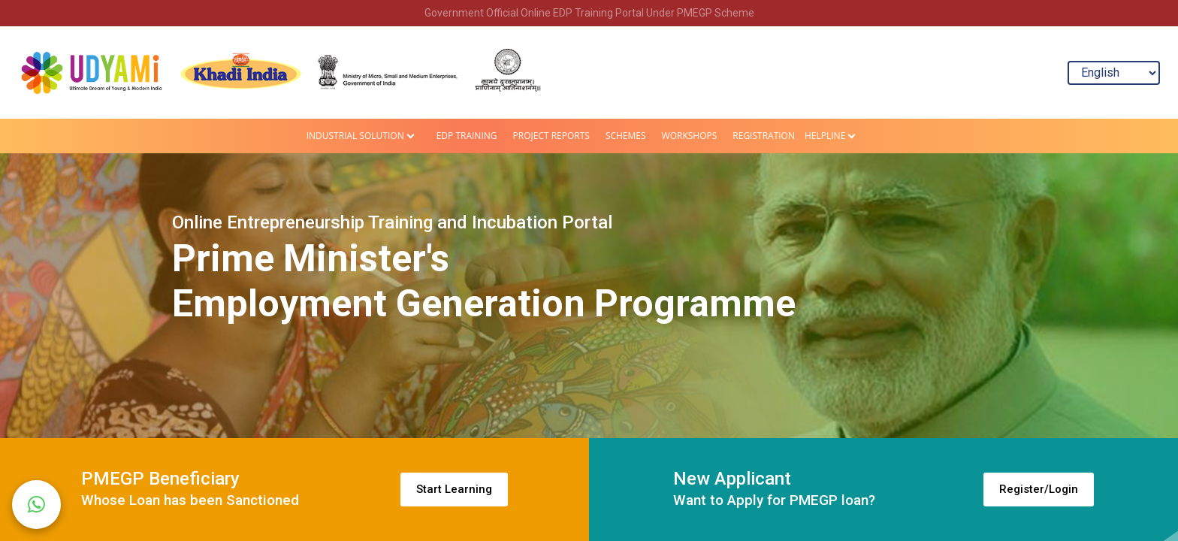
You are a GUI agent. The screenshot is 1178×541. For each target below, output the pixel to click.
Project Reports (551, 135)
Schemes (626, 135)
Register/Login (1038, 489)
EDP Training (466, 135)
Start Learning (454, 489)
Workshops (689, 135)
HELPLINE (825, 135)
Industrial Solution (355, 135)
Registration (763, 135)
